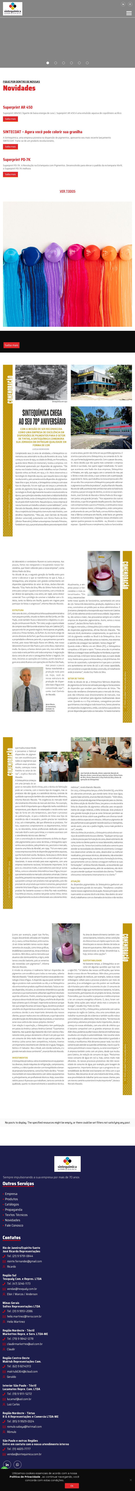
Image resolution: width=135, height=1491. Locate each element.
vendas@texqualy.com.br (22, 1289)
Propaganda (13, 1209)
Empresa (11, 1193)
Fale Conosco (14, 1225)
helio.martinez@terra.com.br (24, 1316)
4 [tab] (71, 63)
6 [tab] (87, 63)
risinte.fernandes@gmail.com (24, 1261)
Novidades (12, 1220)
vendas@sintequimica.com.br (24, 1454)
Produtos (11, 1199)
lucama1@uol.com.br (19, 1399)
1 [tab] (47, 63)
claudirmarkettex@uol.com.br (25, 1344)
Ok (71, 1486)
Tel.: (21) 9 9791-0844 (20, 1256)
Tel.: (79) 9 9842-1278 (20, 1338)
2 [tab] (55, 63)
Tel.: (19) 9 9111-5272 (19, 1394)
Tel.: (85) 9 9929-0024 (20, 1421)
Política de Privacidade (25, 1476)
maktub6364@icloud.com (22, 1371)
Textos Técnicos (16, 1215)
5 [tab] (79, 63)
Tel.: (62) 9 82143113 (19, 1366)
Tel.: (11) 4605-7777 (19, 1449)
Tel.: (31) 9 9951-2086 (20, 1311)
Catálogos (12, 1204)
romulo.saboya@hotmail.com (24, 1426)
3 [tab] (63, 63)
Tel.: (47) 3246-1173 (18, 1283)
